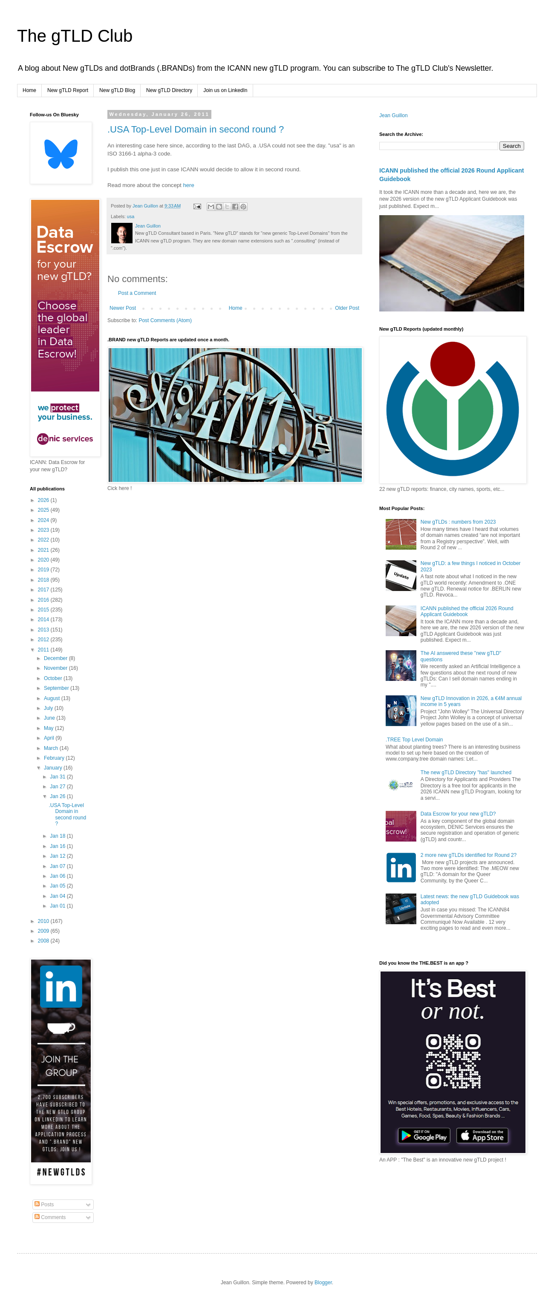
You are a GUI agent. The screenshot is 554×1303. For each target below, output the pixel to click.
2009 (44, 931)
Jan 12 (58, 856)
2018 (44, 580)
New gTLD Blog (117, 90)
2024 (44, 520)
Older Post (347, 308)
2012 (44, 640)
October (53, 678)
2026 (44, 500)
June (50, 718)
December (56, 658)
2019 (44, 570)
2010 (44, 921)
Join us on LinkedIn (225, 90)
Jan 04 (58, 896)
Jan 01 (58, 906)
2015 (44, 610)
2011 (44, 650)
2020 (44, 560)
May (49, 728)
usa (130, 216)
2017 (44, 590)
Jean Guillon (393, 115)
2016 (44, 600)
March (52, 748)
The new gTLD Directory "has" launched (466, 772)
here (188, 185)
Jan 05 (58, 886)
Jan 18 (58, 836)
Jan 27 (58, 787)
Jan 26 (58, 796)
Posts (44, 1205)
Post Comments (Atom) (165, 320)
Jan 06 (58, 876)
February (55, 758)
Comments (50, 1217)
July (49, 708)
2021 (44, 550)
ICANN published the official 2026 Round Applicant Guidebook (467, 611)
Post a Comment (137, 293)
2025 (44, 510)
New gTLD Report (67, 90)
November (56, 668)
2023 (44, 530)
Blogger (323, 1283)
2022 (44, 540)
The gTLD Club (75, 35)
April (49, 738)
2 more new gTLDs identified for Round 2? (468, 855)
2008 (44, 941)
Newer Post (123, 308)
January (53, 768)
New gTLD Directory (169, 90)
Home (29, 90)
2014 (44, 620)
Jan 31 (58, 777)
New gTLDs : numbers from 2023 (458, 522)
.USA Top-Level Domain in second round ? (195, 129)
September (57, 688)
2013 (44, 630)
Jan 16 (58, 846)
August (52, 698)
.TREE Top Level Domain (414, 740)
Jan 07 (58, 866)
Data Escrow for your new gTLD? (458, 814)
